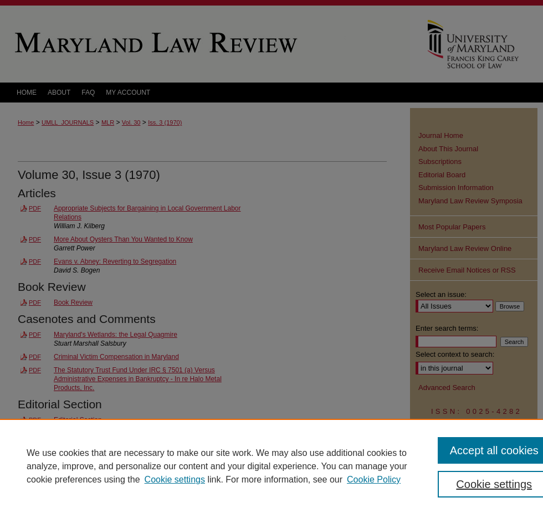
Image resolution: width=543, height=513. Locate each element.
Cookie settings (175, 479)
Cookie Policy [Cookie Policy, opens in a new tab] (374, 479)
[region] (271, 466)
